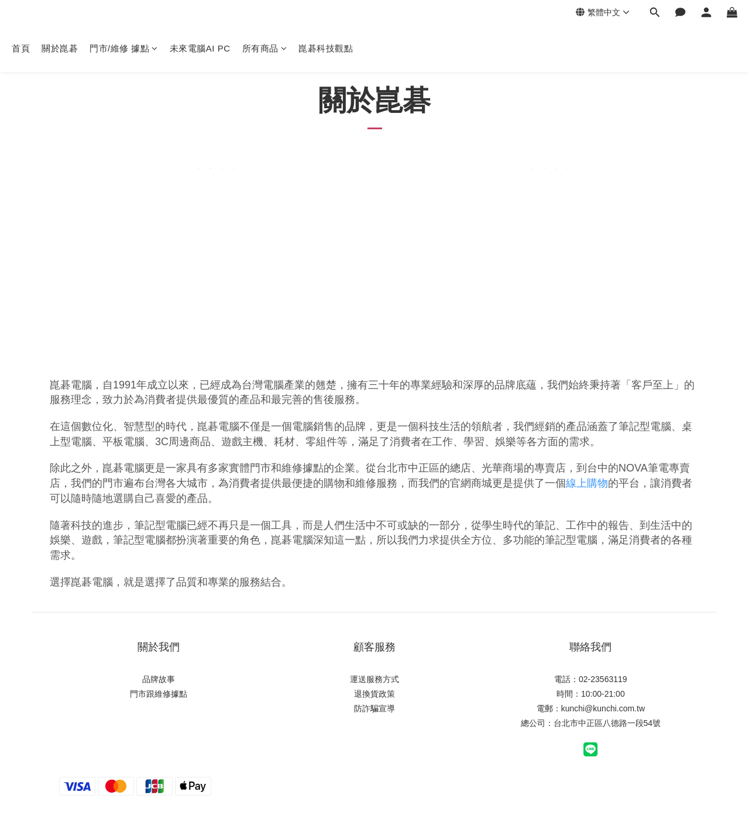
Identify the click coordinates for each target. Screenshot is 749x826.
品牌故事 (158, 679)
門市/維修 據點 (124, 48)
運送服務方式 (374, 679)
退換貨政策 (374, 693)
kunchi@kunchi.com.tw (603, 708)
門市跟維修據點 (158, 693)
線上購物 (587, 483)
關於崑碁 (60, 48)
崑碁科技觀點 (325, 48)
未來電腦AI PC (200, 48)
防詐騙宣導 (374, 708)
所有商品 (264, 48)
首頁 (21, 48)
